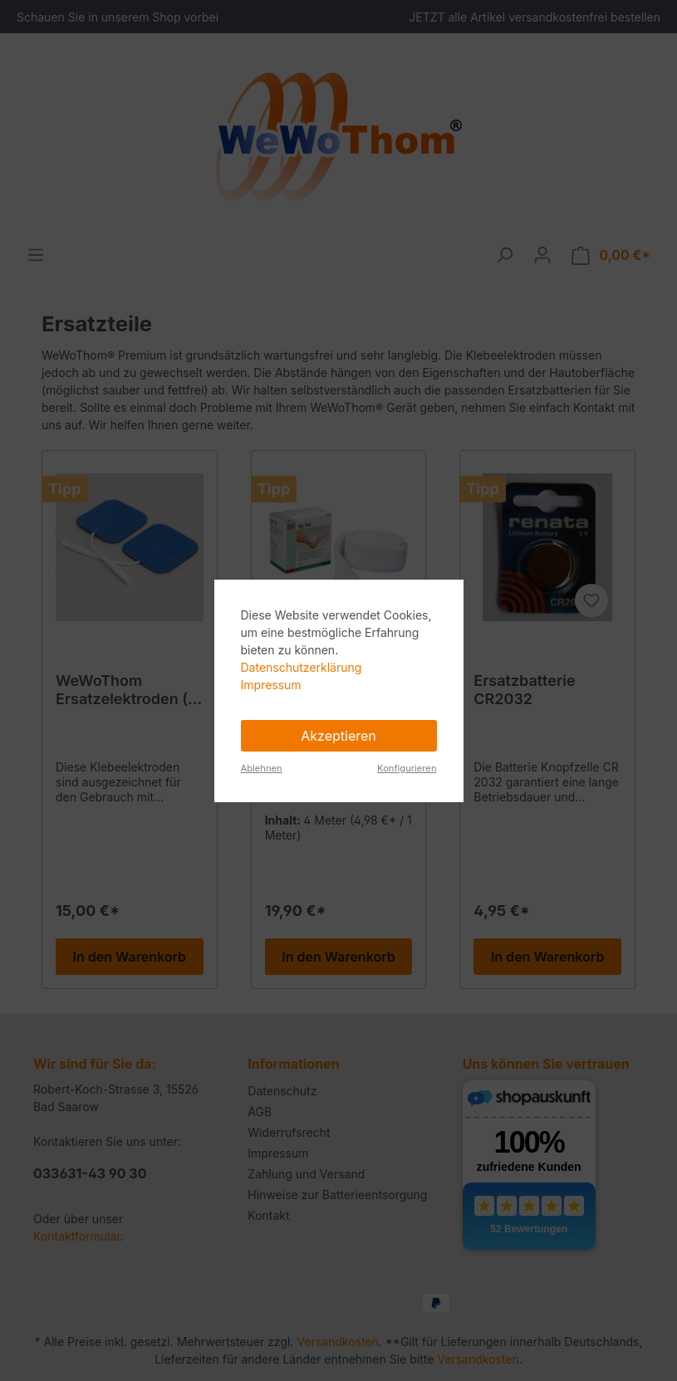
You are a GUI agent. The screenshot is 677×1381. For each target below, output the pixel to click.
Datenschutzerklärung (301, 667)
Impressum (271, 685)
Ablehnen (261, 768)
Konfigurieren (406, 768)
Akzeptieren (338, 735)
